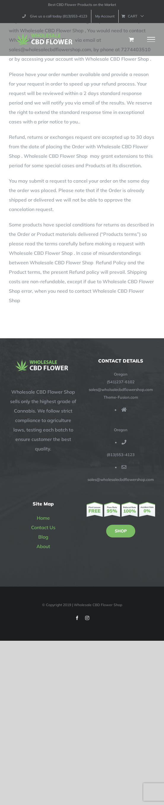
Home (43, 518)
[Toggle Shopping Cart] (131, 39)
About (43, 546)
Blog (43, 537)
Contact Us (43, 527)
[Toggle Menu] (151, 39)
